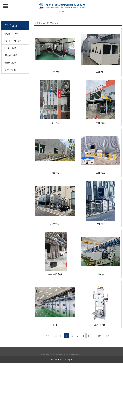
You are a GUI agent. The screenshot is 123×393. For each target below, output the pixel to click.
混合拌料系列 (11, 85)
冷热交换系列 (11, 99)
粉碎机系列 (10, 92)
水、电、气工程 (12, 70)
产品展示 (54, 53)
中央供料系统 (11, 63)
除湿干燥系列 (11, 78)
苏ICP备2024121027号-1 (61, 389)
